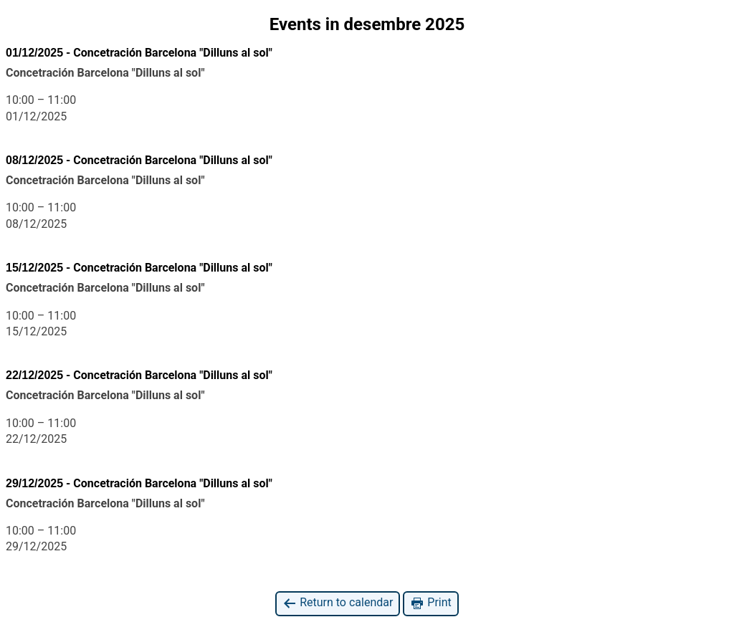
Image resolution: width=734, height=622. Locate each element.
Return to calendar (337, 603)
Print (430, 603)
